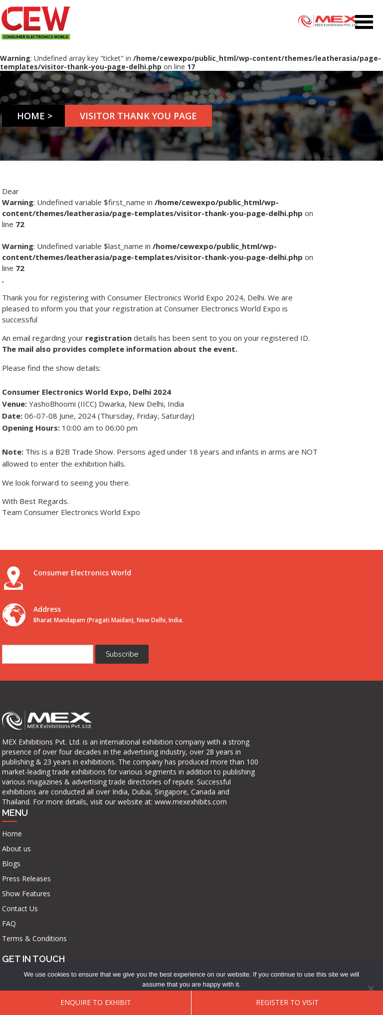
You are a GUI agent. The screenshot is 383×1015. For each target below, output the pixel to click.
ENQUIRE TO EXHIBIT (95, 1002)
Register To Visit (287, 1002)
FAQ (108, 774)
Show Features (125, 744)
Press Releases (125, 729)
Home (34, 116)
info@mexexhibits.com (218, 751)
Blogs (110, 714)
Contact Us (119, 759)
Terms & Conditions (118, 793)
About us (115, 699)
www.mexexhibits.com (51, 897)
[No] (371, 989)
